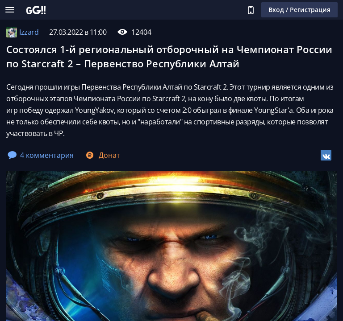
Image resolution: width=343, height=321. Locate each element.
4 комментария (41, 155)
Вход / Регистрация (299, 9)
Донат (102, 155)
